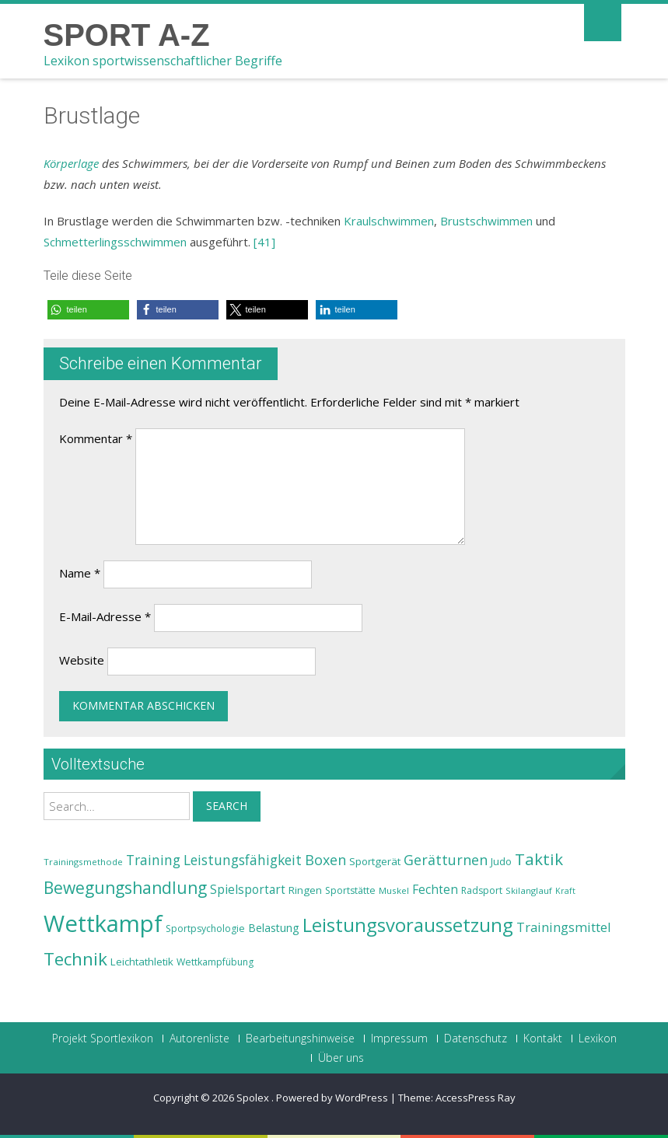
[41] (264, 242)
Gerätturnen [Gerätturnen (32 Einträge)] (446, 859)
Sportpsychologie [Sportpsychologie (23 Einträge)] (205, 928)
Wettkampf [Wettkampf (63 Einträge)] (103, 923)
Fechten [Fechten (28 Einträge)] (435, 889)
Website (81, 660)
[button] (88, 309)
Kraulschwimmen (389, 221)
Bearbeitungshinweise (300, 1038)
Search (226, 805)
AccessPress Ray (475, 1098)
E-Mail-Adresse (105, 616)
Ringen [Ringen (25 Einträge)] (305, 890)
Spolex (253, 1098)
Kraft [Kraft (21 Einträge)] (565, 890)
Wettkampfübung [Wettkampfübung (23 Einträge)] (215, 962)
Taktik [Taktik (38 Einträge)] (539, 859)
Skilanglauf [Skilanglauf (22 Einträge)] (528, 890)
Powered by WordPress (332, 1098)
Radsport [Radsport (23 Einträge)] (481, 890)
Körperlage (71, 163)
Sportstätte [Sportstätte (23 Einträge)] (350, 890)
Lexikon (598, 1038)
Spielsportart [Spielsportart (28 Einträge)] (247, 889)
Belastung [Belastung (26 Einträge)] (273, 927)
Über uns (341, 1058)
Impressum (399, 1038)
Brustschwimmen (486, 221)
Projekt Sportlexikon (102, 1038)
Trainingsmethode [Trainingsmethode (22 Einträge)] (83, 861)
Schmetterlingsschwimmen (115, 242)
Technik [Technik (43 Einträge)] (75, 959)
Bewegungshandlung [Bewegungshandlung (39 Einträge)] (125, 888)
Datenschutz (475, 1038)
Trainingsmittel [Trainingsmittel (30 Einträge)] (563, 927)
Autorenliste (199, 1038)
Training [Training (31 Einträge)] (153, 859)
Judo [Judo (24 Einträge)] (501, 861)
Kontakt (542, 1038)
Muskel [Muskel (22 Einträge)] (394, 890)
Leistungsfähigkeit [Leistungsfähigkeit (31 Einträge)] (243, 859)
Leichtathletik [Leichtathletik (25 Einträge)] (141, 962)
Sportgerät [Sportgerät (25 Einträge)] (374, 861)
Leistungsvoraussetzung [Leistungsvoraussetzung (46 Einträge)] (408, 925)
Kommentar (95, 438)
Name (79, 573)
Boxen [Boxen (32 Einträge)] (325, 859)
